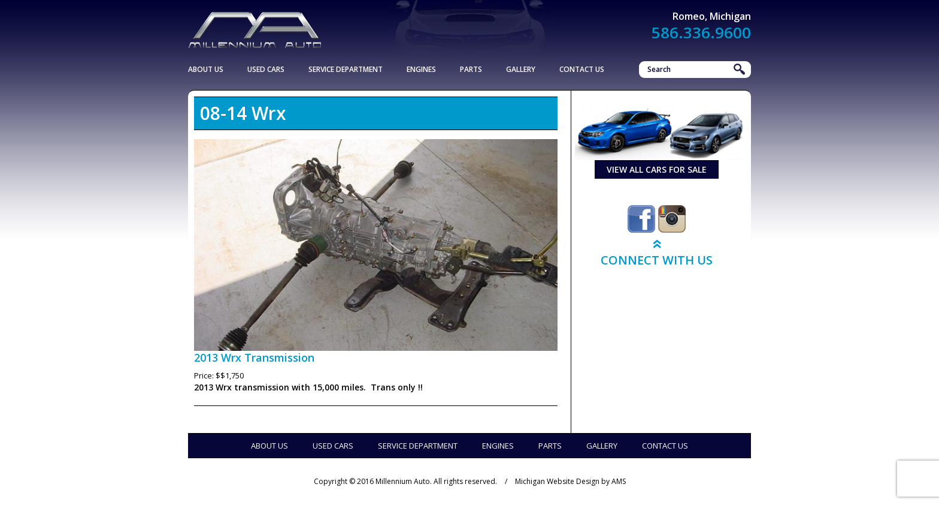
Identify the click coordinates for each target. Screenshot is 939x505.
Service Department (345, 69)
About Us (205, 69)
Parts (471, 69)
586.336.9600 (701, 32)
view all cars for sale (657, 169)
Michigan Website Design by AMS (570, 481)
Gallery (520, 69)
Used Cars (265, 69)
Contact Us (581, 69)
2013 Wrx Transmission (254, 357)
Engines (421, 69)
